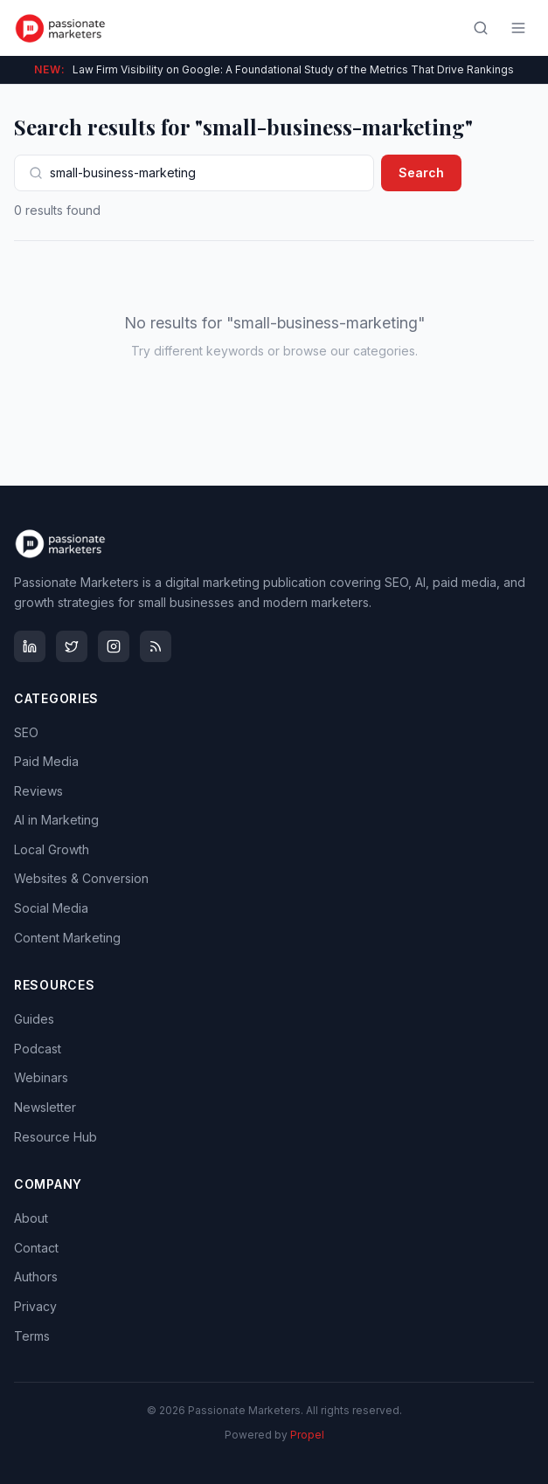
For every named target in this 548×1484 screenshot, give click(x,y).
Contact (36, 1247)
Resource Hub (55, 1136)
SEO (26, 732)
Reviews (38, 790)
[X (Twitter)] (71, 646)
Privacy (35, 1306)
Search (421, 172)
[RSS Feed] (155, 646)
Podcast (37, 1048)
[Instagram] (113, 646)
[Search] (481, 28)
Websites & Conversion (81, 878)
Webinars (41, 1077)
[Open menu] (518, 28)
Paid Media (46, 761)
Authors (36, 1276)
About (31, 1218)
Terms (32, 1336)
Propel (307, 1434)
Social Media (51, 908)
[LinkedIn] (29, 646)
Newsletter (45, 1107)
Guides (34, 1018)
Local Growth (51, 849)
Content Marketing (67, 937)
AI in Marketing (56, 819)
